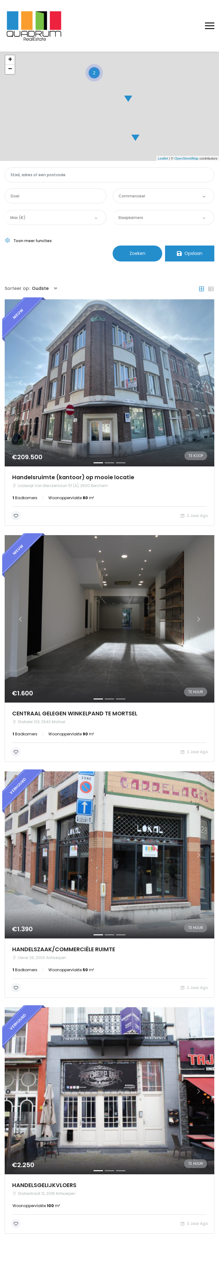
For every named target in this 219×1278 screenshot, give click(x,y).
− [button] (10, 69)
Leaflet (163, 158)
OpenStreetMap (186, 158)
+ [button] (10, 60)
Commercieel (132, 196)
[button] (20, 383)
